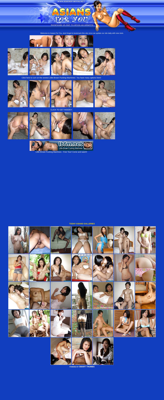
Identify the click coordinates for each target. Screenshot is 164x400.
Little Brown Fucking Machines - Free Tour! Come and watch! (61, 151)
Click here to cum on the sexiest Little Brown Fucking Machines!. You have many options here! (61, 78)
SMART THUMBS (87, 347)
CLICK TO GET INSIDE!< (61, 110)
